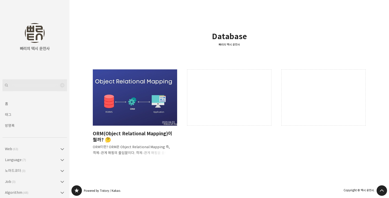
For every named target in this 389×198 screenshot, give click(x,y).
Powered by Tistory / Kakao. (102, 191)
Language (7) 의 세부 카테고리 (62, 159)
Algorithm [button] (16, 192)
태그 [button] (8, 114)
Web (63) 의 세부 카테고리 (62, 148)
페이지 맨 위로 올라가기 (382, 191)
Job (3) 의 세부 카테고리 (62, 181)
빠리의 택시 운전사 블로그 (77, 191)
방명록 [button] (10, 125)
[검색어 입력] (34, 85)
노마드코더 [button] (15, 170)
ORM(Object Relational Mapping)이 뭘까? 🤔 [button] (135, 116)
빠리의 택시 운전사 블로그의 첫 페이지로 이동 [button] (34, 34)
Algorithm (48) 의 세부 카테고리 (62, 192)
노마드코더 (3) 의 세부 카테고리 (62, 170)
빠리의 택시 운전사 (229, 44)
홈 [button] (6, 103)
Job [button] (10, 181)
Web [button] (11, 148)
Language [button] (15, 159)
